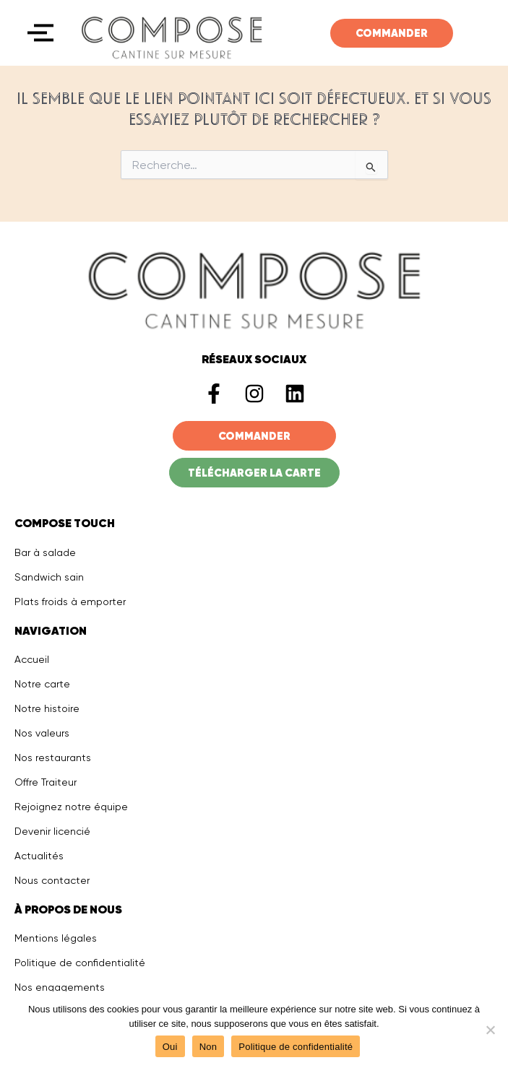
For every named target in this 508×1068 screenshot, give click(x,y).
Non (208, 1046)
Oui (170, 1046)
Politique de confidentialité (295, 1046)
